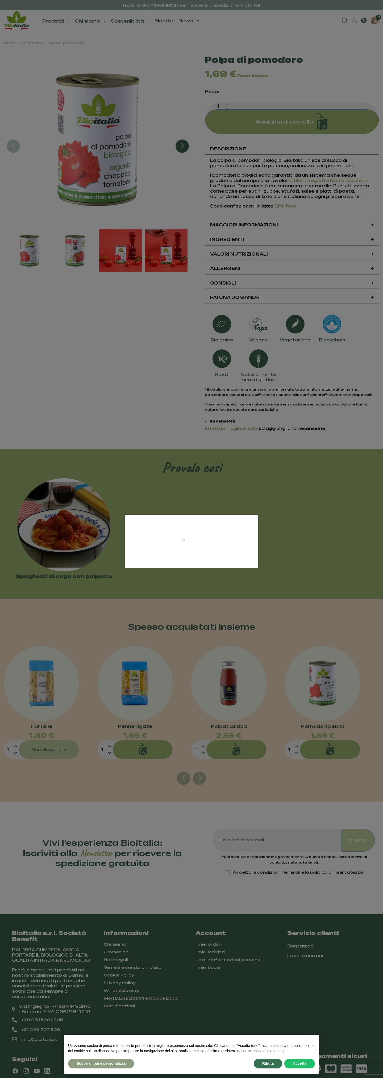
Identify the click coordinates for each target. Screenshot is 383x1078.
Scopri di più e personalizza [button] (101, 1063)
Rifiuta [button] (268, 1063)
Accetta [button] (299, 1063)
